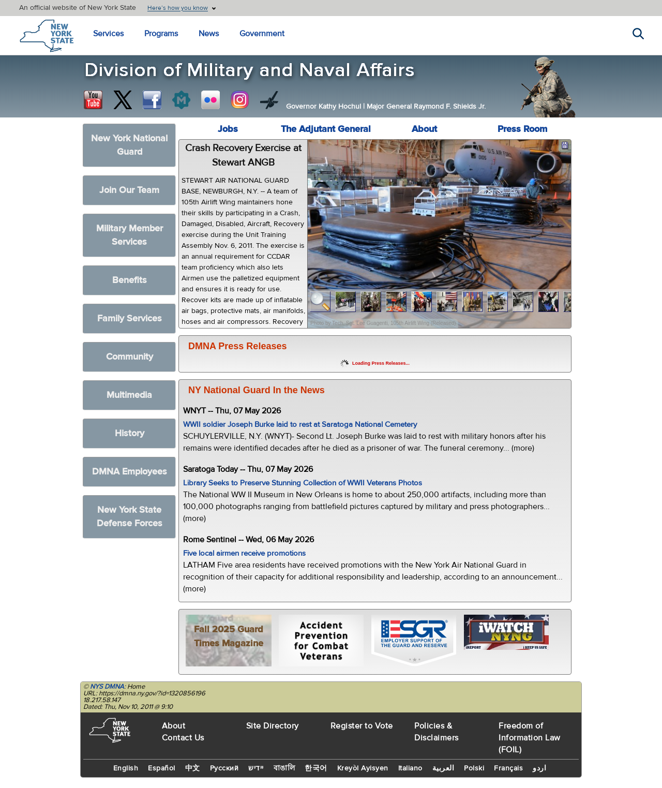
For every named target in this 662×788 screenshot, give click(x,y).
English (126, 768)
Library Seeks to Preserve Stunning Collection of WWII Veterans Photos (302, 483)
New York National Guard (129, 145)
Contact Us (183, 738)
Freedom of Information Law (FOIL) (530, 738)
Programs (161, 33)
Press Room (522, 129)
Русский (224, 768)
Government (261, 33)
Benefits (129, 280)
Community (129, 357)
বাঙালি (284, 768)
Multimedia (129, 395)
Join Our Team (129, 190)
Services (108, 33)
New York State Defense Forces (129, 516)
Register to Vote (361, 726)
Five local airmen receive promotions (244, 553)
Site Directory (272, 726)
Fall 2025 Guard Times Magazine (228, 636)
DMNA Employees (129, 472)
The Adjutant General (326, 129)
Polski (474, 768)
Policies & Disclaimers (436, 732)
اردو (539, 768)
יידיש (256, 768)
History (129, 433)
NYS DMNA (107, 686)
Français (508, 768)
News (209, 33)
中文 (192, 768)
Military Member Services (129, 235)
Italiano (410, 768)
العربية (443, 768)
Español (161, 768)
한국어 (316, 768)
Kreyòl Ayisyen (362, 768)
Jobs (228, 129)
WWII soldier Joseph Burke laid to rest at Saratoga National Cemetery (300, 424)
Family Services (129, 318)
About (424, 129)
